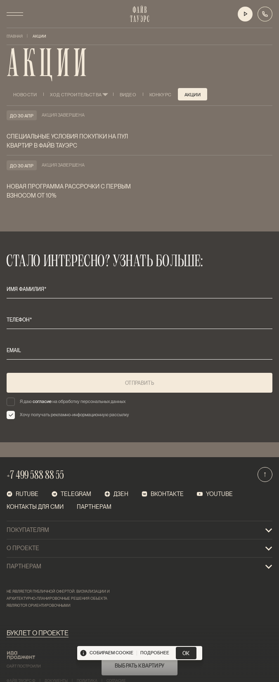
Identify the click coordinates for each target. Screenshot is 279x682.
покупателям (139, 530)
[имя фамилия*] (139, 289)
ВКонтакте (163, 494)
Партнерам (94, 506)
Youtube (215, 494)
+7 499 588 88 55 (35, 476)
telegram (71, 494)
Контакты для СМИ (35, 506)
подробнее (154, 653)
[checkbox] (139, 402)
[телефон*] (139, 320)
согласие (42, 401)
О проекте (139, 548)
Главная (15, 36)
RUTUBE (22, 494)
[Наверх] (265, 474)
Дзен (116, 494)
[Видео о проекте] (245, 14)
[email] (139, 350)
